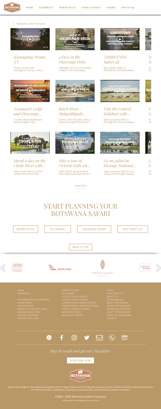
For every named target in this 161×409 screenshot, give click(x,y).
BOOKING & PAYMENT (119, 308)
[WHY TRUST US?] (133, 229)
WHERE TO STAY (70, 290)
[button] (29, 23)
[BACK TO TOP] (80, 247)
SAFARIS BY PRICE (71, 312)
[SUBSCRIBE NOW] (80, 360)
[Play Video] (30, 39)
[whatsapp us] (49, 337)
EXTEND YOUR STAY (27, 318)
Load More (80, 185)
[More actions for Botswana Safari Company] (29, 23)
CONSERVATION (115, 299)
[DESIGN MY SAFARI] (94, 229)
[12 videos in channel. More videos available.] (80, 101)
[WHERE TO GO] (25, 229)
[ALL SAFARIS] (57, 229)
